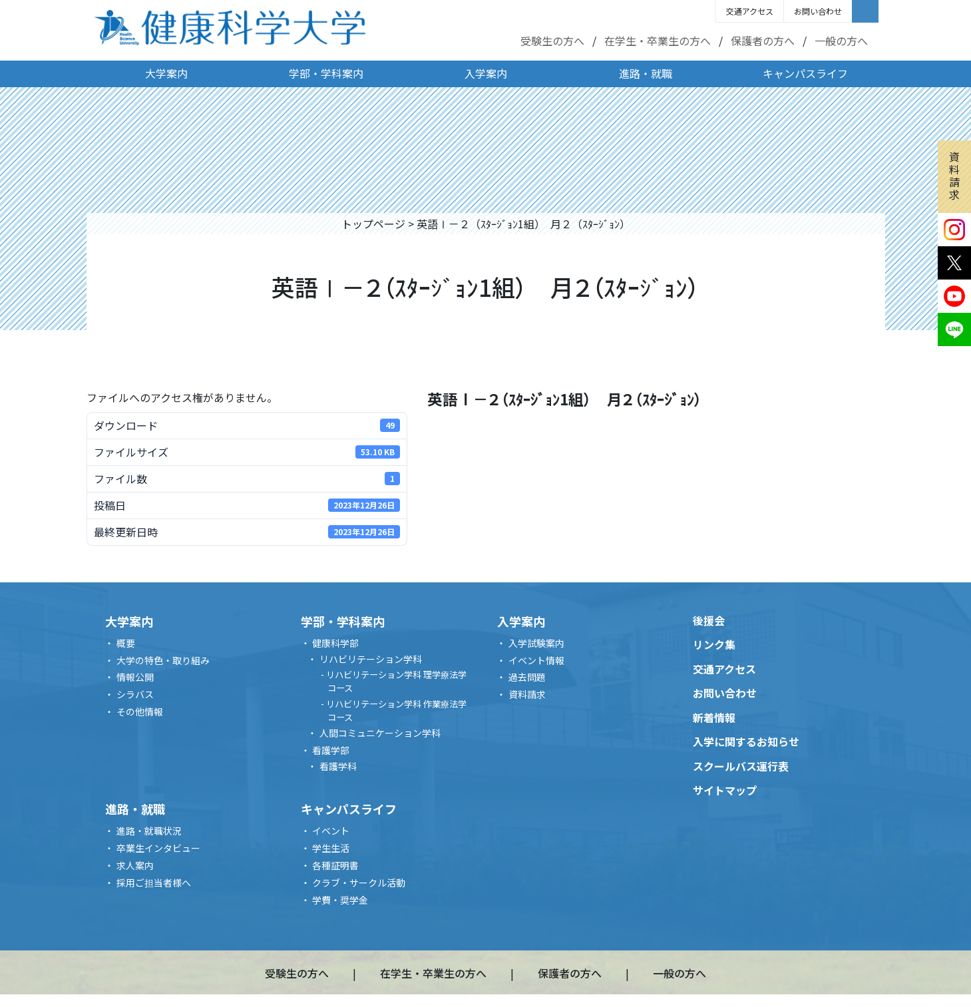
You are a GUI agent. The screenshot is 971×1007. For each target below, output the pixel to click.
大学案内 (166, 73)
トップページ (373, 224)
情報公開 (135, 677)
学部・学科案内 (326, 73)
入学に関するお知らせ (746, 741)
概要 (125, 643)
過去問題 (527, 677)
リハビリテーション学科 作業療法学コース (396, 710)
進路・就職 (645, 73)
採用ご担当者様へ (153, 882)
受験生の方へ (552, 41)
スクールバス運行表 (741, 766)
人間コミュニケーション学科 (380, 732)
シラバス (135, 694)
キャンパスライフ (805, 73)
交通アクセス (749, 11)
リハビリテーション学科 (370, 659)
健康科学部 (335, 643)
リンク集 (714, 644)
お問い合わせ (818, 11)
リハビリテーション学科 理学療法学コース (396, 681)
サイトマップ (725, 790)
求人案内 (135, 865)
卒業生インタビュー (158, 848)
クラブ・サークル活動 (358, 882)
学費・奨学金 (340, 899)
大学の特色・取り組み (163, 660)
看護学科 (338, 766)
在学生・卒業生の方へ (657, 41)
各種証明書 (335, 865)
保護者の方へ (763, 41)
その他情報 (139, 711)
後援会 (709, 620)
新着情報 (714, 717)
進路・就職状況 (149, 830)
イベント (330, 830)
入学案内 (486, 73)
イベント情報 (536, 660)
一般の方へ (841, 41)
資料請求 (954, 175)
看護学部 (330, 750)
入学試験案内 (536, 643)
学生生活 (330, 848)
